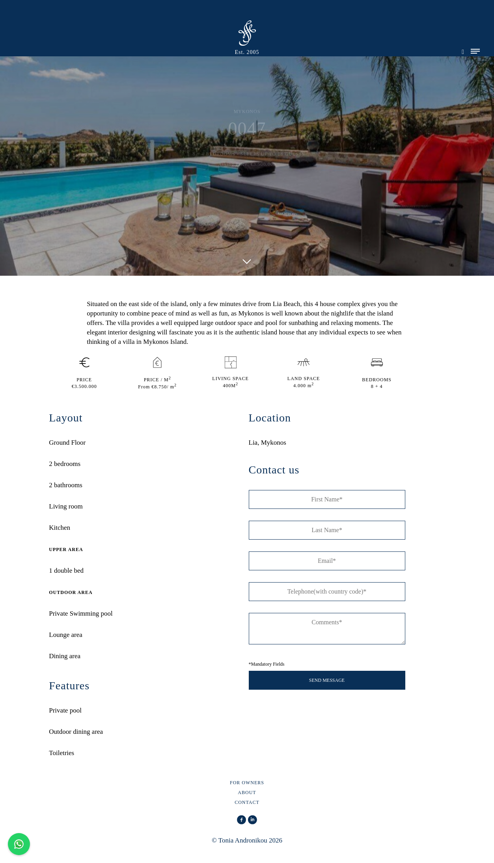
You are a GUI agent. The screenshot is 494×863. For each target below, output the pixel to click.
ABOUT (247, 792)
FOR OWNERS (247, 782)
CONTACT (247, 802)
